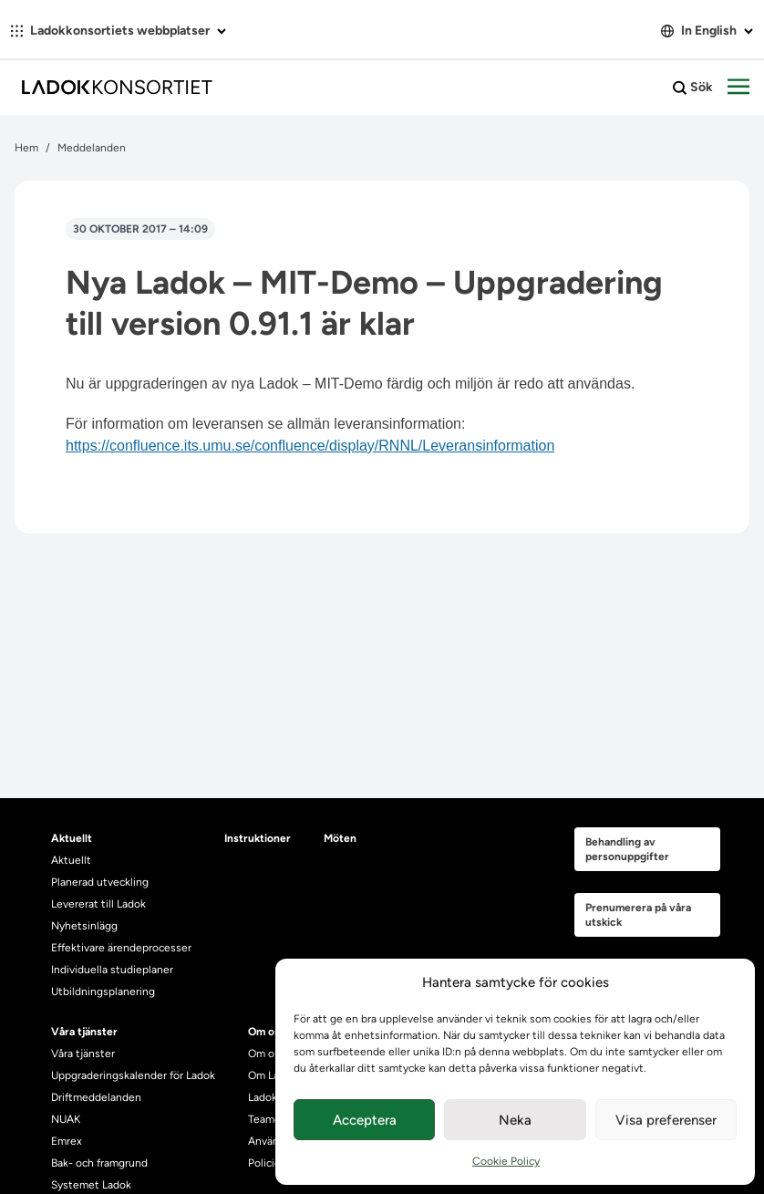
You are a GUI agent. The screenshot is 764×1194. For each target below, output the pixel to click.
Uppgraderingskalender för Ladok (133, 1075)
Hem (26, 147)
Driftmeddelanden (96, 1097)
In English (707, 30)
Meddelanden (91, 147)
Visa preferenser (666, 1120)
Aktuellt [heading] (71, 838)
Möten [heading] (340, 838)
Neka (515, 1120)
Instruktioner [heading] (257, 838)
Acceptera (365, 1120)
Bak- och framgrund (99, 1163)
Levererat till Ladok (98, 904)
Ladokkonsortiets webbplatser (118, 30)
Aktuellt (71, 860)
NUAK (65, 1119)
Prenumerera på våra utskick (638, 915)
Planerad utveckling (100, 882)
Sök (693, 87)
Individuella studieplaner (113, 969)
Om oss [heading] (266, 1031)
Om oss (266, 1053)
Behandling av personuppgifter (627, 849)
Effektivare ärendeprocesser (121, 947)
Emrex (66, 1141)
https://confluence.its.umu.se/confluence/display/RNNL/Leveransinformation (310, 445)
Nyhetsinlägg (84, 925)
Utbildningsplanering (103, 991)
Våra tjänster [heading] (84, 1031)
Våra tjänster (83, 1053)
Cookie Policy (506, 1161)
